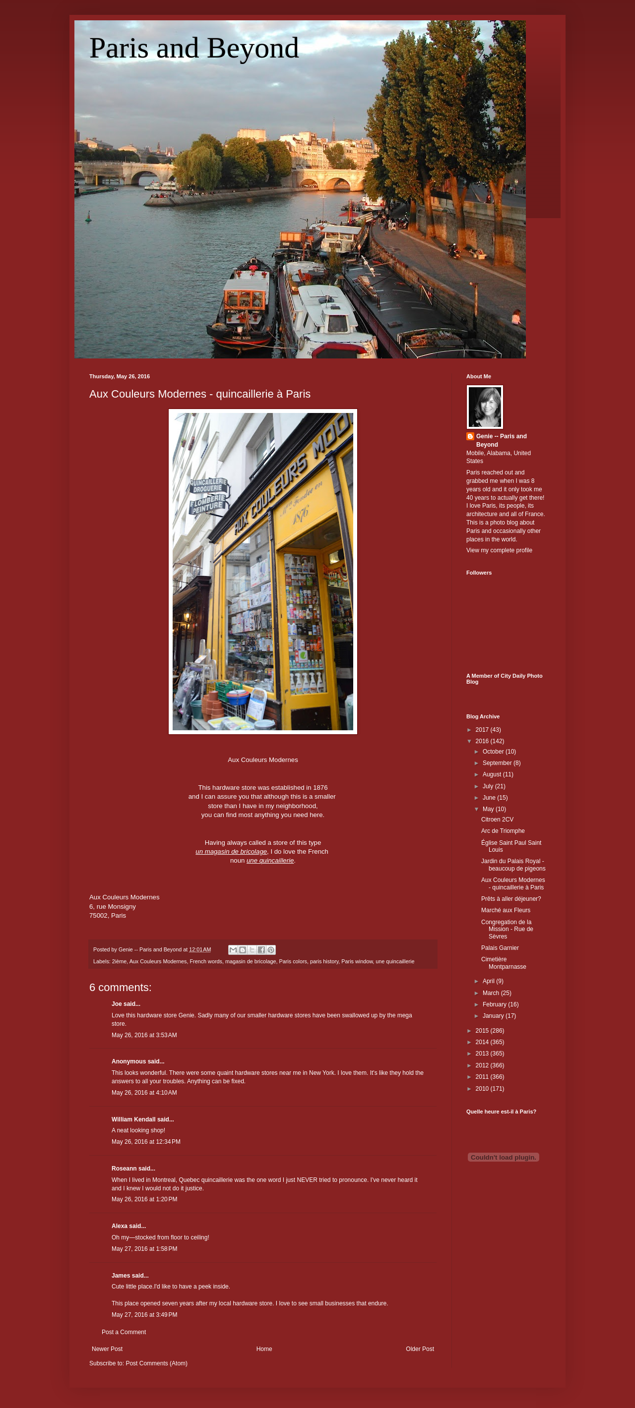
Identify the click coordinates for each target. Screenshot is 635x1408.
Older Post (420, 1349)
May (489, 809)
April (489, 981)
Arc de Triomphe (503, 830)
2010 (483, 1088)
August (493, 774)
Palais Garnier (500, 947)
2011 (483, 1076)
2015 (483, 1030)
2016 (483, 741)
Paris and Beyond (194, 47)
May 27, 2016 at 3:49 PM (144, 1314)
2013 (483, 1053)
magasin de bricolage (250, 961)
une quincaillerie (395, 961)
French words (206, 961)
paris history (324, 961)
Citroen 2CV (497, 819)
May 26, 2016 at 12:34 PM (146, 1141)
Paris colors (293, 961)
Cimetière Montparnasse (503, 963)
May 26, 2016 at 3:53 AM (144, 1035)
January (494, 1015)
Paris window (357, 961)
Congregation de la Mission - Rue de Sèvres (507, 929)
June (490, 797)
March (492, 993)
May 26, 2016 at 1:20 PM (144, 1199)
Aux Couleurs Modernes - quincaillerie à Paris (200, 394)
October (494, 751)
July (489, 786)
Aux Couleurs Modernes (158, 961)
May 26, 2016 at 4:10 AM (144, 1092)
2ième (119, 961)
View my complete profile (499, 550)
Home (264, 1349)
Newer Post (107, 1349)
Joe (117, 1003)
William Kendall (134, 1119)
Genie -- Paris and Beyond (501, 440)
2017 (483, 729)
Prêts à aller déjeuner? (511, 898)
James (121, 1275)
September (498, 763)
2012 (483, 1065)
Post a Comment (124, 1332)
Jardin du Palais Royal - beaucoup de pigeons (513, 865)
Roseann (124, 1168)
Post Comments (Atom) (157, 1363)
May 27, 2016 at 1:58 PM (144, 1248)
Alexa (119, 1226)
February (495, 1004)
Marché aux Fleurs (505, 910)
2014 (483, 1042)
